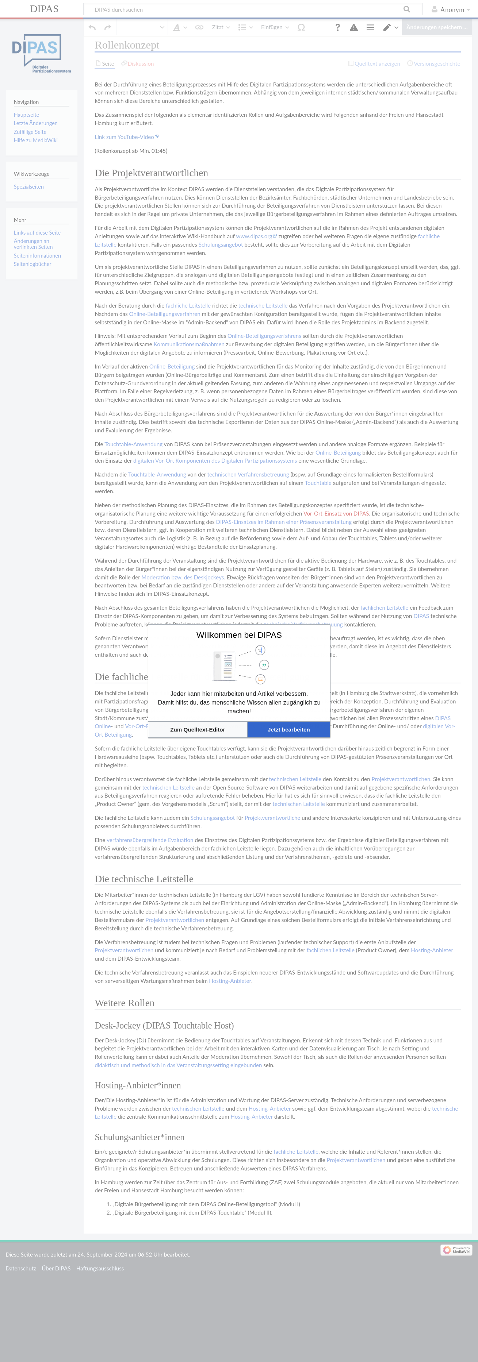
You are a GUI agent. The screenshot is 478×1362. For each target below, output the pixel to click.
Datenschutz (20, 1258)
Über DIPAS (56, 1258)
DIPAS (44, 8)
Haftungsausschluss (100, 1258)
